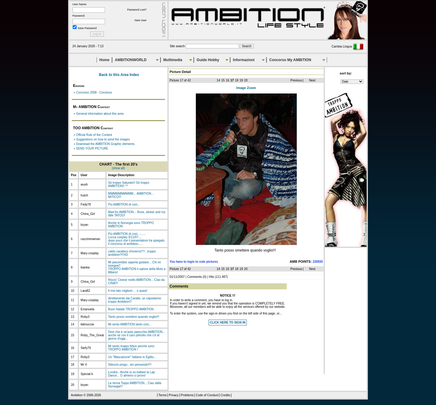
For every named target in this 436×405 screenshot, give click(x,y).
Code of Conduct (207, 395)
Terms (162, 395)
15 (223, 80)
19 (241, 80)
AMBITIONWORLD (131, 60)
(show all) (118, 168)
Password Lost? (137, 9)
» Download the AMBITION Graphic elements (104, 144)
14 (218, 80)
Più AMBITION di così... (124, 204)
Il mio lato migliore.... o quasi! (127, 290)
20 (245, 80)
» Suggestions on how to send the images (102, 139)
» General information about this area (99, 113)
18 (236, 80)
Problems (187, 395)
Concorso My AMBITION (290, 60)
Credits (225, 395)
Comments (194, 276)
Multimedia (172, 60)
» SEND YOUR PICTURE (91, 148)
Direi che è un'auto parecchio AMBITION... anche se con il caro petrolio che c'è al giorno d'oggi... (136, 335)
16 (227, 80)
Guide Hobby (208, 60)
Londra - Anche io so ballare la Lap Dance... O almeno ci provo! (131, 373)
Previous (296, 80)
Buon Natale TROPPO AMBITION (131, 309)
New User (140, 20)
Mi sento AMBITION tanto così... (129, 324)
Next (312, 80)
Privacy (174, 395)
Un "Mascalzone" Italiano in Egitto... (132, 357)
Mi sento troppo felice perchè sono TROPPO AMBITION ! (131, 347)
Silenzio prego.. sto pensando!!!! (129, 364)
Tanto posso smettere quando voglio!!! (133, 316)
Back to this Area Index (119, 75)
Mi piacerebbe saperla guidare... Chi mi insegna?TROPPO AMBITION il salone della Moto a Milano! (137, 267)
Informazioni (243, 60)
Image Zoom (246, 88)
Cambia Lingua (348, 46)
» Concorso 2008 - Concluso (93, 92)
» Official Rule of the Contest (93, 135)
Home (104, 60)
